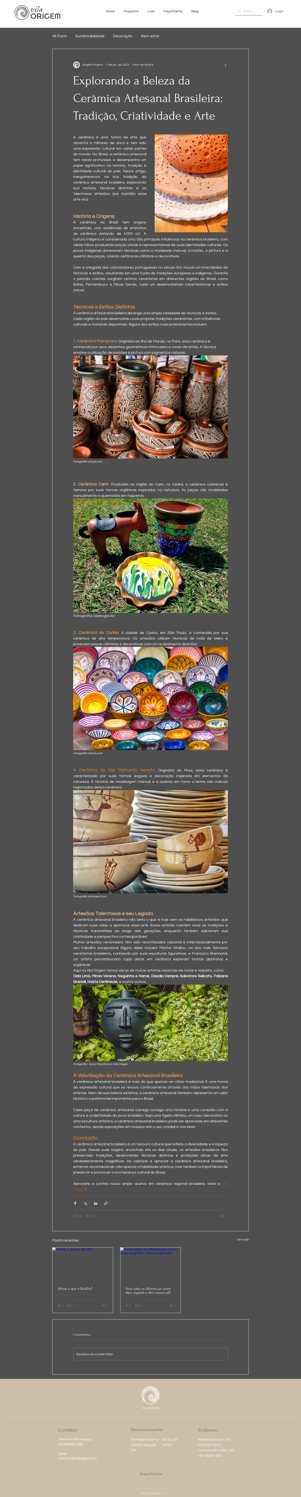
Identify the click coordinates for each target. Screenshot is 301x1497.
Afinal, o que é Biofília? (74, 1289)
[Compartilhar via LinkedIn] (96, 1203)
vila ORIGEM (150, 1408)
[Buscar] (248, 11)
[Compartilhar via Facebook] (75, 1203)
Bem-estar (150, 36)
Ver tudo (243, 1239)
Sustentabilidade (90, 36)
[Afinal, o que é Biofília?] (82, 1264)
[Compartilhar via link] (106, 1203)
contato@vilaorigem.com (77, 1458)
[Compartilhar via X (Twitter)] (85, 1203)
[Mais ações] (225, 64)
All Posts (59, 36)
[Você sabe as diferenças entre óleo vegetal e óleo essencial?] (150, 1264)
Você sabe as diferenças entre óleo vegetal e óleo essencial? (148, 1291)
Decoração (123, 36)
